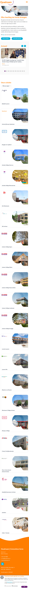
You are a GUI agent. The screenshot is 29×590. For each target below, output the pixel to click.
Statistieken (15, 586)
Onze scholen (6, 38)
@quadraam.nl (7, 558)
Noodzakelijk (8, 586)
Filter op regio (6, 86)
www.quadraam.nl (6, 560)
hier (4, 34)
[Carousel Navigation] (23, 46)
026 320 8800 (5, 556)
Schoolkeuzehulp (17, 38)
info (3, 558)
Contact (3, 575)
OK (24, 586)
